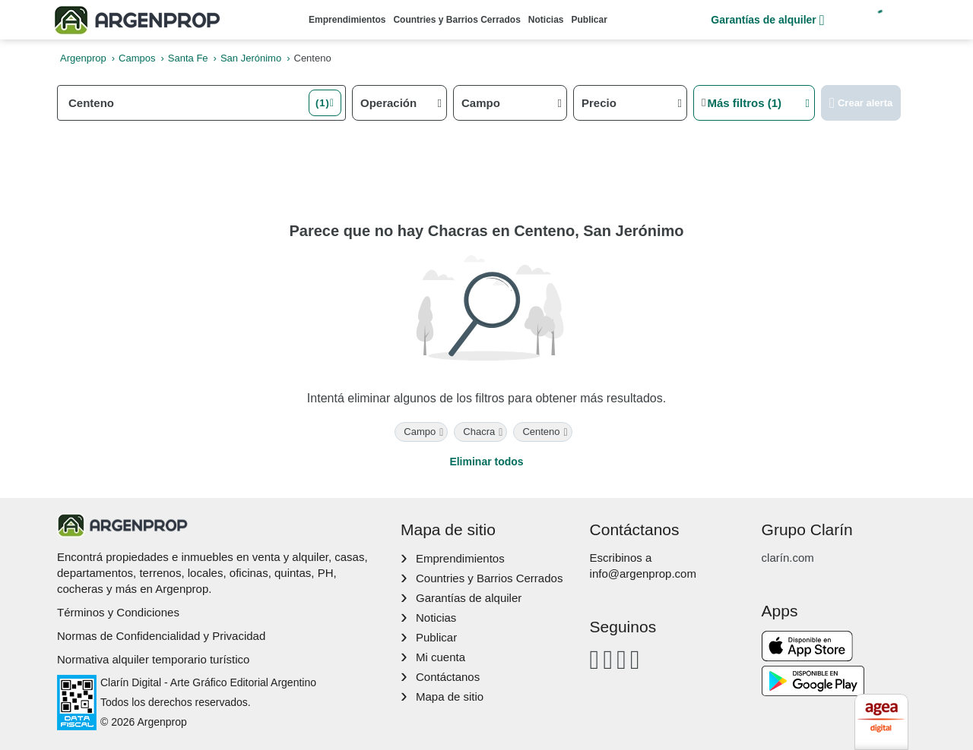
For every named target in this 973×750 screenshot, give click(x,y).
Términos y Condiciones (118, 612)
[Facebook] (595, 659)
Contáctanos (448, 676)
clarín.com (788, 557)
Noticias (546, 19)
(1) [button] (322, 103)
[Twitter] (635, 659)
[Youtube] (621, 659)
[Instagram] (608, 659)
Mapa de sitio (449, 696)
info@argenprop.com (643, 573)
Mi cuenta (440, 657)
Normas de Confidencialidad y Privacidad (161, 635)
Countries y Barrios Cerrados (456, 19)
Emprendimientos (347, 19)
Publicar (589, 19)
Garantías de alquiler (767, 20)
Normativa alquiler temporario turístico (153, 659)
